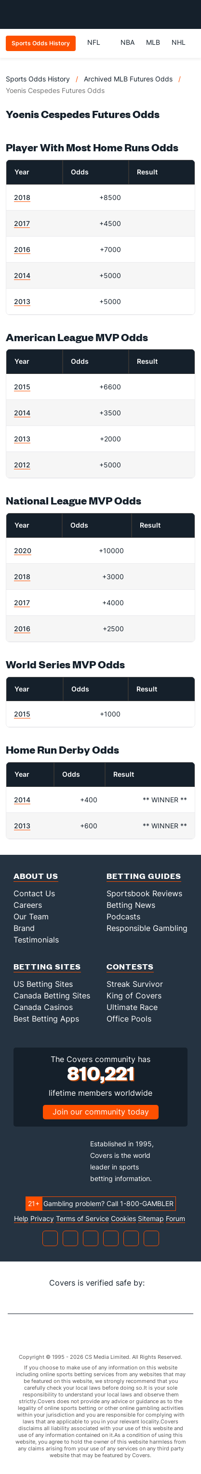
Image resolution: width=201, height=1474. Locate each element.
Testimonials (36, 939)
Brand (24, 928)
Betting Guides (144, 875)
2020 (22, 550)
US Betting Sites (43, 984)
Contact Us (34, 893)
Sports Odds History (38, 79)
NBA (127, 42)
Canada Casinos (43, 1007)
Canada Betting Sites (51, 995)
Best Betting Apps (46, 1018)
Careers (27, 905)
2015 (22, 387)
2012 (22, 465)
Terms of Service (82, 1218)
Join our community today (101, 1111)
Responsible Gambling (147, 928)
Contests (130, 966)
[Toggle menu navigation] (188, 14)
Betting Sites (47, 966)
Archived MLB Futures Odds (128, 79)
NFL (98, 42)
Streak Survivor (135, 984)
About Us (35, 875)
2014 (22, 275)
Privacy (42, 1218)
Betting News (131, 905)
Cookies (123, 1218)
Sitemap (151, 1218)
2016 (22, 249)
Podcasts (123, 916)
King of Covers (134, 995)
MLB (153, 42)
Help (21, 1218)
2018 (22, 197)
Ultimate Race (132, 1007)
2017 (22, 223)
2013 (22, 301)
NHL (179, 42)
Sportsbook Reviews (144, 893)
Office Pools (129, 1018)
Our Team (31, 916)
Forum (175, 1218)
